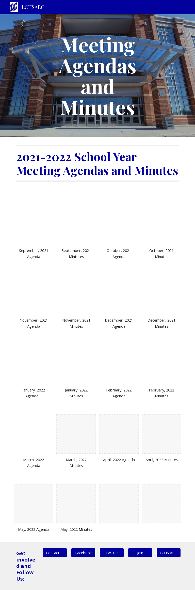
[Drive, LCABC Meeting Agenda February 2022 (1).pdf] (119, 364)
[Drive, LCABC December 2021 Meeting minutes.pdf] (161, 294)
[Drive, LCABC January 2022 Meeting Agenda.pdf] (33, 364)
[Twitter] (111, 553)
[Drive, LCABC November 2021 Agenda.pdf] (33, 294)
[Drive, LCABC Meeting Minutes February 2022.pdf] (161, 364)
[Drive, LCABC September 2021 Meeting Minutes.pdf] (76, 225)
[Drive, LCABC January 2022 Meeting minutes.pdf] (76, 364)
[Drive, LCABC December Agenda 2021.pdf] (119, 294)
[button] (140, 552)
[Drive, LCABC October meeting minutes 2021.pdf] (161, 225)
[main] (97, 75)
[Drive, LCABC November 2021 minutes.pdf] (76, 294)
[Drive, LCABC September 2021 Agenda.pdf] (33, 225)
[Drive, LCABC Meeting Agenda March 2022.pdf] (33, 434)
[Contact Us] (55, 553)
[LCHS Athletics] (168, 553)
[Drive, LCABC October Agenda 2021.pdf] (119, 225)
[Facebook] (83, 553)
